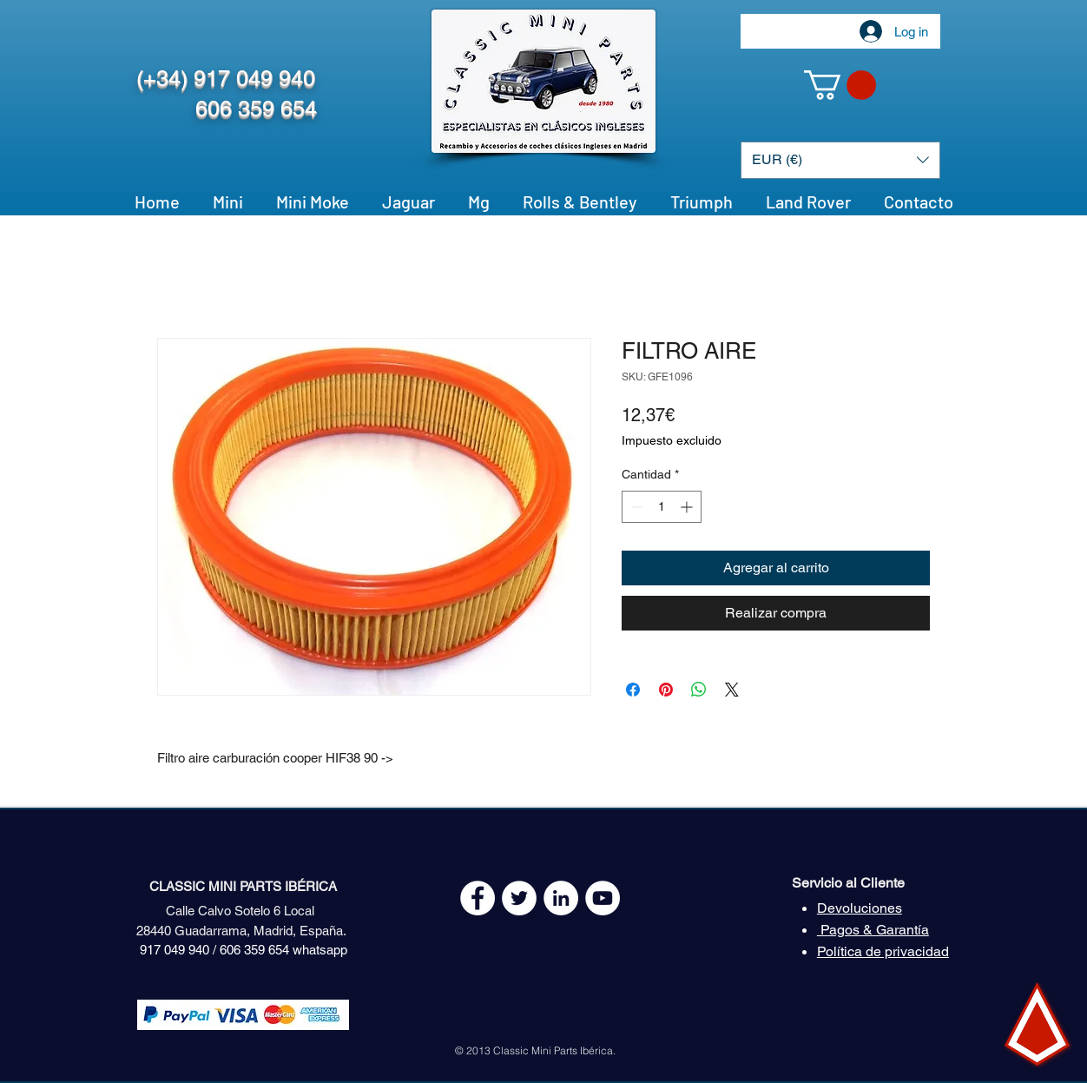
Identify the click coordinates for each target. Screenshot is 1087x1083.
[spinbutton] (661, 507)
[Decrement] (635, 507)
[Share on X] (731, 689)
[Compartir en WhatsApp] (698, 689)
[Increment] (688, 507)
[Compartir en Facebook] (633, 689)
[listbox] (840, 160)
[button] (840, 85)
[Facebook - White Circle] (477, 898)
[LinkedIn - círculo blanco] (561, 898)
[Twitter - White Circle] (519, 898)
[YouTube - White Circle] (602, 898)
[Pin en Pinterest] (665, 689)
